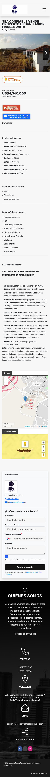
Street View (13, 79)
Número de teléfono (13, 534)
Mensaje (9, 544)
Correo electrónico (13, 525)
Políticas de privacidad (25, 634)
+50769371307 (25, 667)
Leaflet (27, 426)
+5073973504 (13, 499)
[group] (25, 53)
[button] (22, 69)
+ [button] (6, 379)
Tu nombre (9, 515)
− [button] (6, 383)
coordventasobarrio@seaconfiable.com (25, 724)
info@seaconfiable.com (16, 502)
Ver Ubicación (24, 449)
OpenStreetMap (42, 426)
